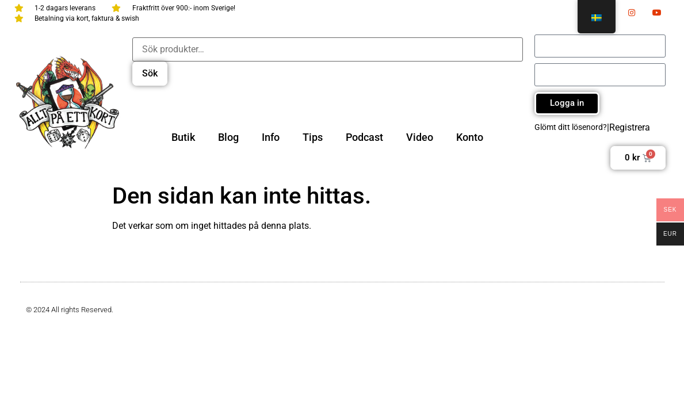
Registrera (629, 127)
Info (271, 137)
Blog (228, 137)
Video (419, 137)
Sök (150, 73)
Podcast (364, 137)
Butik (183, 137)
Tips (313, 137)
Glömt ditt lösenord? (570, 127)
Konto (469, 137)
